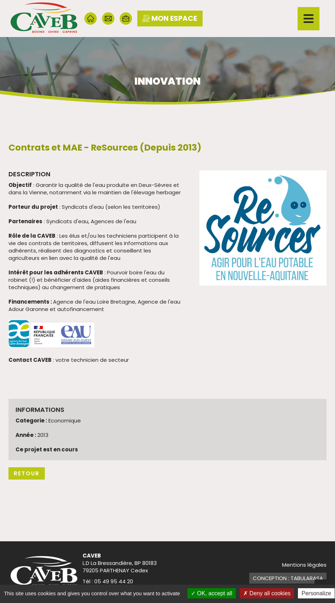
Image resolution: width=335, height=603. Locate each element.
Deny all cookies (267, 593)
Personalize (316, 593)
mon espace (170, 18)
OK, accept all (211, 593)
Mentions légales (304, 564)
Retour (27, 473)
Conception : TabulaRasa (288, 578)
